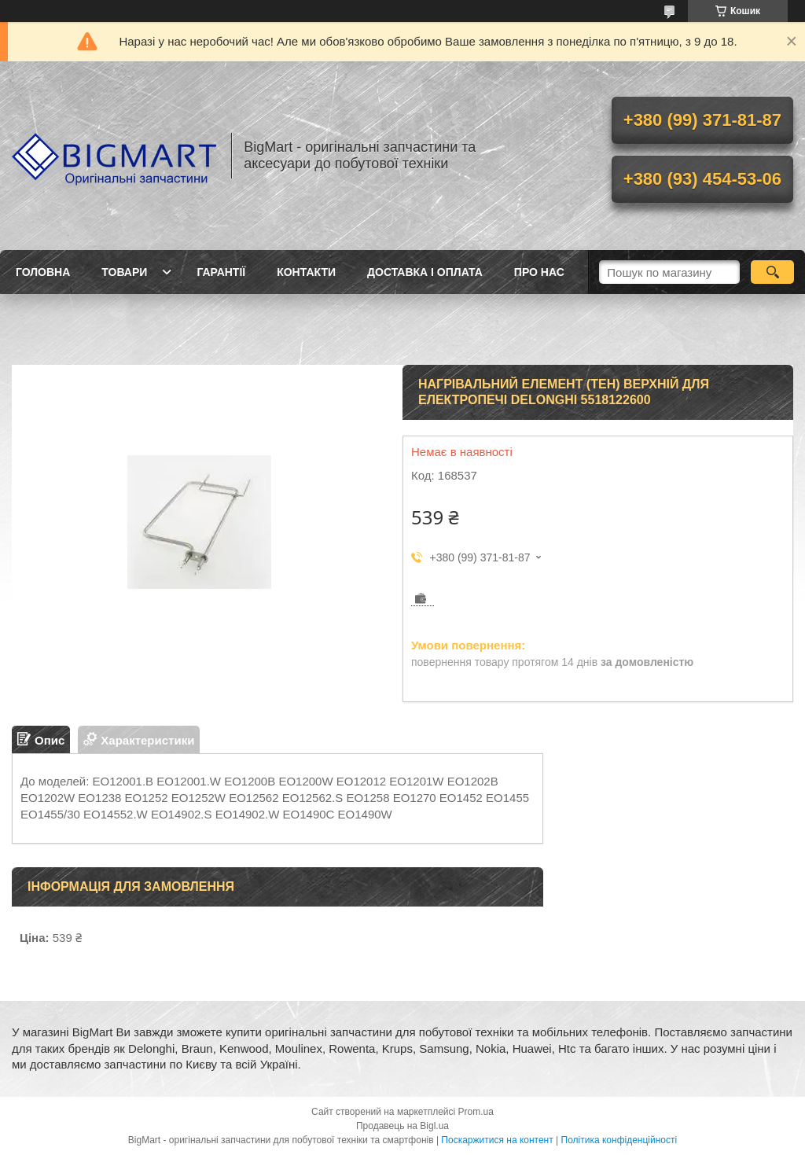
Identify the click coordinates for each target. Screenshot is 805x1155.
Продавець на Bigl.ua (402, 1125)
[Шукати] (772, 272)
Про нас (539, 272)
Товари (124, 272)
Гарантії (221, 272)
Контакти (306, 272)
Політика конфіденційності (619, 1140)
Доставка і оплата (425, 272)
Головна (43, 272)
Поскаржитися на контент (497, 1140)
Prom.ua (476, 1111)
